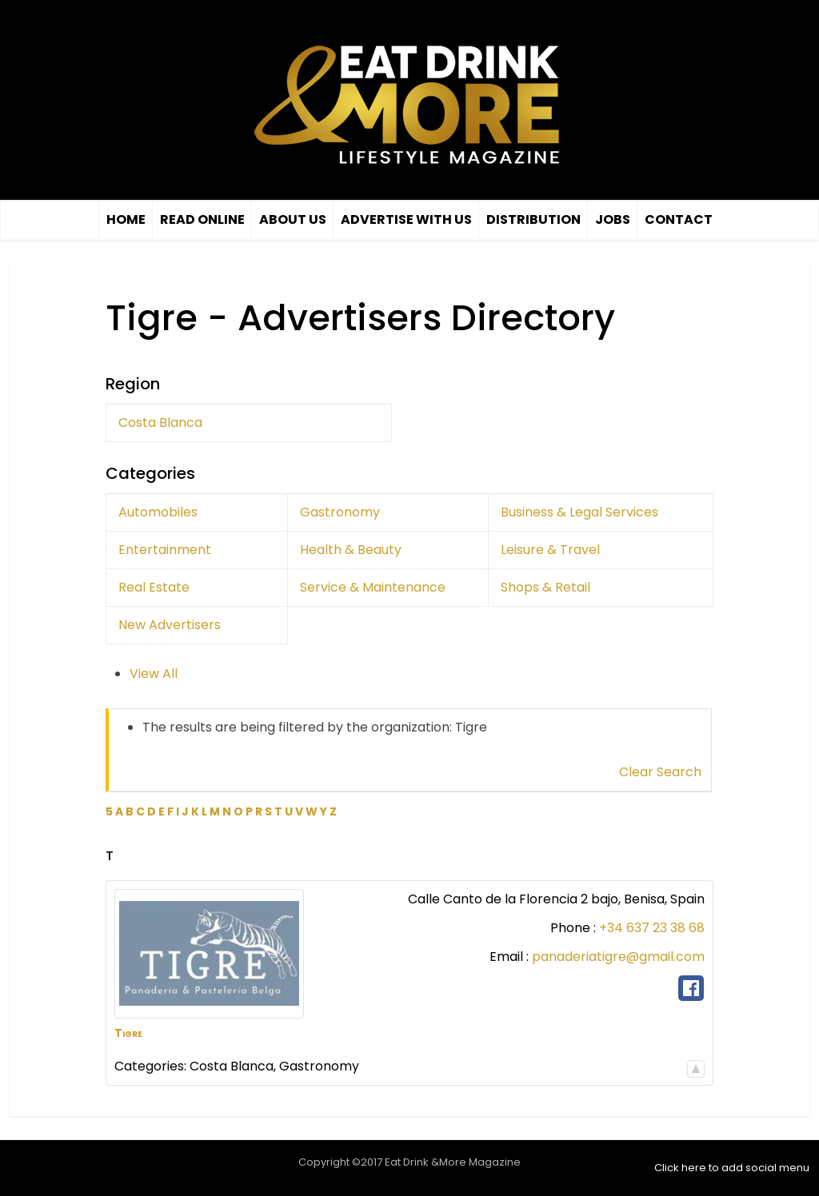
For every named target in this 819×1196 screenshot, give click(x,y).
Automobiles (158, 512)
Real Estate (154, 587)
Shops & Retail (545, 587)
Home (126, 219)
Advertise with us (406, 219)
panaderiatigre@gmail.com (618, 956)
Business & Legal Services (579, 512)
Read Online (202, 219)
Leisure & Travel (550, 549)
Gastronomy (340, 512)
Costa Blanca (160, 422)
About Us (292, 219)
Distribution (533, 219)
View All (154, 673)
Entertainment (164, 549)
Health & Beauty (351, 549)
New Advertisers (169, 625)
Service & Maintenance (372, 587)
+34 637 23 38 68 (652, 928)
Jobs (612, 219)
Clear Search (660, 772)
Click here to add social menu (731, 1167)
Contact (679, 219)
